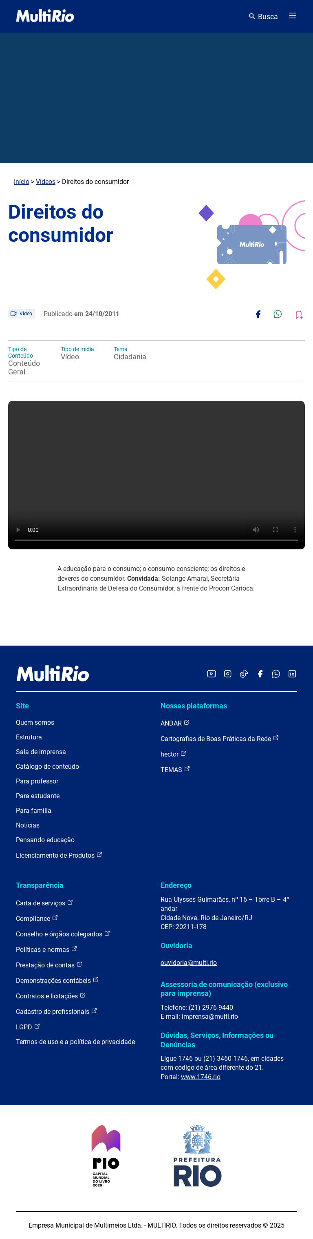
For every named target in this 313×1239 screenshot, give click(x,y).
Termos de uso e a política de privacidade (75, 1042)
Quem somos (35, 722)
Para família (33, 810)
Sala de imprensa (41, 752)
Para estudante (38, 796)
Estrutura (29, 737)
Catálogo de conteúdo (47, 766)
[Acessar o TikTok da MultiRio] (244, 674)
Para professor (37, 781)
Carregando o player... (156, 475)
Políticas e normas (46, 949)
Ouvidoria (176, 945)
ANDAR (175, 723)
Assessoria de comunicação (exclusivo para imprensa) (224, 989)
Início (21, 182)
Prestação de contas (49, 964)
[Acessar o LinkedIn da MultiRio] (292, 674)
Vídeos (45, 182)
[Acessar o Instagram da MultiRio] (228, 674)
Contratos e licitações (51, 995)
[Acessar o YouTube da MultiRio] (211, 674)
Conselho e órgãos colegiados (63, 933)
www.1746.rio (200, 1077)
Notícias (28, 825)
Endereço (176, 885)
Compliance (37, 918)
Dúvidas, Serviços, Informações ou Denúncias (217, 1040)
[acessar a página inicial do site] (45, 16)
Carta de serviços (44, 902)
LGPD (28, 1026)
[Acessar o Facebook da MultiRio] (260, 674)
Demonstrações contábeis (57, 980)
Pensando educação (45, 840)
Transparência (40, 885)
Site (22, 705)
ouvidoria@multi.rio (189, 963)
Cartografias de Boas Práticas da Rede (220, 738)
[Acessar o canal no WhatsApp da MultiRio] (276, 674)
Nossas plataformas (194, 705)
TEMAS (175, 769)
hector (174, 754)
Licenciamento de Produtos (59, 855)
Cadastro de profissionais (56, 1011)
